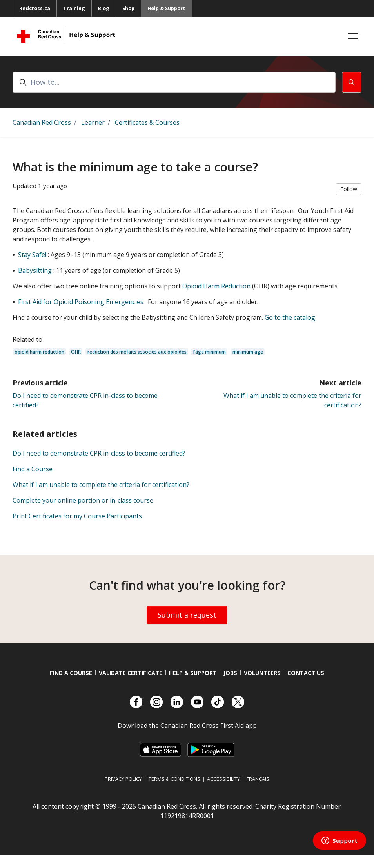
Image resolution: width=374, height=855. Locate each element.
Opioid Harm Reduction (216, 286)
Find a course (71, 672)
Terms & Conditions (174, 778)
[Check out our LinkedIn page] (177, 702)
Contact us (305, 672)
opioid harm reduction (39, 351)
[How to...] (174, 82)
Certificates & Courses (147, 122)
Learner (93, 122)
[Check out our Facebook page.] (136, 702)
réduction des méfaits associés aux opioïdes (137, 351)
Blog (103, 8)
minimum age (247, 351)
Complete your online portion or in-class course (83, 500)
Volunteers (262, 672)
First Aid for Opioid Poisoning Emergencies (80, 301)
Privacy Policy (123, 778)
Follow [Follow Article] (348, 189)
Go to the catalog (290, 317)
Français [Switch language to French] (258, 778)
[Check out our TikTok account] (217, 702)
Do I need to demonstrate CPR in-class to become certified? (99, 453)
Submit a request (187, 615)
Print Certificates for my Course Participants (77, 516)
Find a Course (33, 469)
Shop (128, 8)
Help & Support (166, 8)
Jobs (230, 672)
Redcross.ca (34, 8)
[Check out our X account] (238, 702)
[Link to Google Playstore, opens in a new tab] (210, 750)
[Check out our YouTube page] (197, 702)
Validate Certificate (130, 672)
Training (74, 8)
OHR (76, 351)
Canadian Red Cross (42, 122)
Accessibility (223, 778)
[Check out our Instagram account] (156, 702)
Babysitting (35, 270)
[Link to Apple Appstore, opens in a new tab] (160, 750)
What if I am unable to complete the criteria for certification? (101, 484)
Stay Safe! (32, 254)
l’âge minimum (209, 351)
